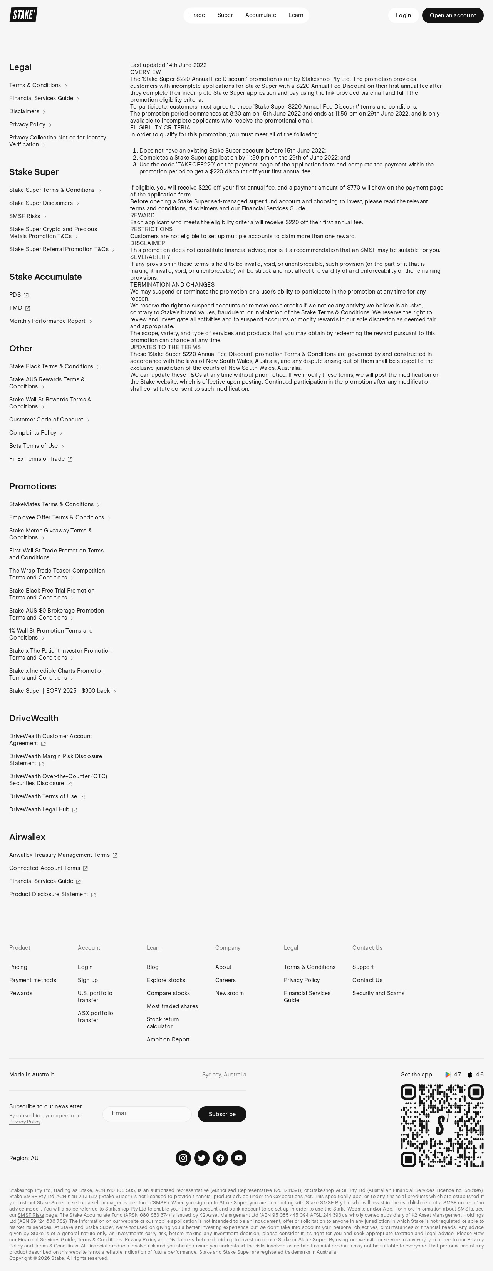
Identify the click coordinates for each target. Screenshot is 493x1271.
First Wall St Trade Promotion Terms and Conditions (56, 554)
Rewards (20, 993)
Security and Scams (378, 993)
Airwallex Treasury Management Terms (60, 855)
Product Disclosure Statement (49, 894)
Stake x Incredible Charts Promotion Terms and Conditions (56, 674)
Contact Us (367, 980)
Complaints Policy (33, 433)
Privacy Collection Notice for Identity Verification (57, 141)
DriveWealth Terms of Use (44, 796)
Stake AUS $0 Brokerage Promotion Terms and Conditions (56, 614)
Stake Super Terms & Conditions (52, 190)
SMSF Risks (25, 216)
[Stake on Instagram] (183, 1158)
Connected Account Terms (45, 868)
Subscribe (222, 1114)
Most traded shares (172, 1006)
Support (363, 967)
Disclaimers (24, 111)
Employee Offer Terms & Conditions (56, 517)
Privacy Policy (27, 124)
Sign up (88, 980)
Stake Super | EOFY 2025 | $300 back (59, 691)
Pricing (18, 967)
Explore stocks (166, 980)
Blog (153, 967)
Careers (225, 980)
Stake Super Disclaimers (41, 203)
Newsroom (229, 993)
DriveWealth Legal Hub (40, 809)
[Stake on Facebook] (220, 1158)
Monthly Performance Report (47, 321)
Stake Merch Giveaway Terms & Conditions (50, 534)
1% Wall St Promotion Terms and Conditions (51, 634)
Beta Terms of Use (33, 446)
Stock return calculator (163, 1022)
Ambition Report (168, 1039)
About (223, 967)
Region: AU (24, 1158)
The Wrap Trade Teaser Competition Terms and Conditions (57, 574)
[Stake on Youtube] (238, 1158)
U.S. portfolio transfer (95, 996)
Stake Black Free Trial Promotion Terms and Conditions (51, 594)
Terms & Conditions (35, 85)
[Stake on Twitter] (202, 1158)
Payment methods (32, 980)
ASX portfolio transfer (95, 1016)
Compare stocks (168, 993)
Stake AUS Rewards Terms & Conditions (47, 383)
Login (403, 15)
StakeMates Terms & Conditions (51, 504)
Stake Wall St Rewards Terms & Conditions (50, 403)
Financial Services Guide (41, 98)
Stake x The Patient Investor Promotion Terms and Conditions (60, 654)
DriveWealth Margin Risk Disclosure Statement (55, 759)
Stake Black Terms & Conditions (51, 366)
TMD (16, 308)
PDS (15, 295)
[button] (20, 67)
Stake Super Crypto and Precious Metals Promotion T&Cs (53, 232)
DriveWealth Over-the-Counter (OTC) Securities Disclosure (58, 779)
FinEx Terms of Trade (37, 459)
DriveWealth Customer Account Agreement (50, 739)
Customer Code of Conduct (46, 419)
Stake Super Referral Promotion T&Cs (59, 249)
